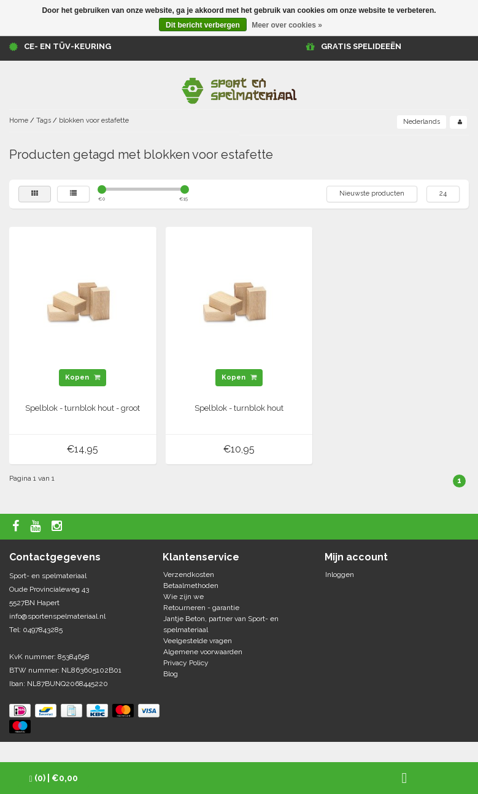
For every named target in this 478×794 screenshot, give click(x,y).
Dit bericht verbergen (203, 25)
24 (443, 193)
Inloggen (339, 574)
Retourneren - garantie (201, 607)
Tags (43, 120)
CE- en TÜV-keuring (67, 46)
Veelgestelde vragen (197, 640)
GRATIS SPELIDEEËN (361, 46)
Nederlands (421, 122)
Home (18, 120)
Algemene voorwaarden (202, 651)
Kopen (82, 377)
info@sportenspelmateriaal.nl (57, 616)
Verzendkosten (188, 574)
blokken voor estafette (94, 120)
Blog (170, 674)
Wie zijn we (183, 596)
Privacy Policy (186, 662)
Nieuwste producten (371, 193)
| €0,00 (53, 778)
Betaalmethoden (190, 585)
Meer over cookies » (287, 25)
